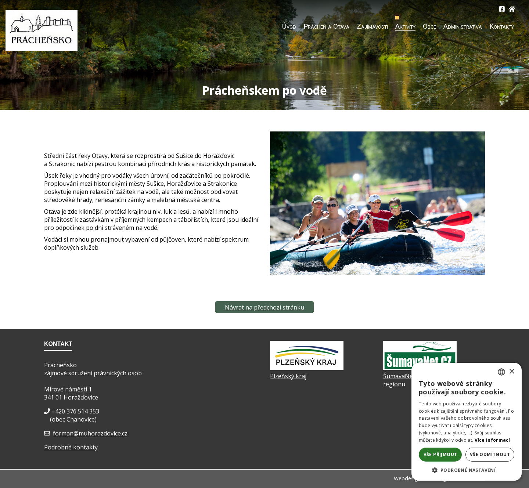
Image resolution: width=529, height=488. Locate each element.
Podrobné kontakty (71, 447)
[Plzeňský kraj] (306, 368)
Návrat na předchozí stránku (264, 307)
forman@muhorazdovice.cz (90, 433)
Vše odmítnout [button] (490, 454)
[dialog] (466, 422)
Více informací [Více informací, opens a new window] (492, 440)
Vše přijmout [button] (440, 454)
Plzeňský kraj (288, 376)
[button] (466, 469)
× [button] (511, 372)
